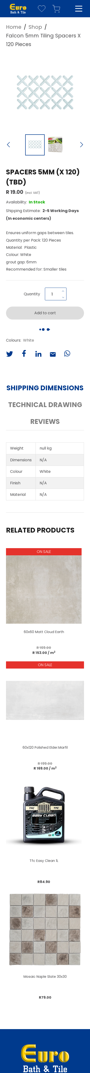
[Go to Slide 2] (55, 145)
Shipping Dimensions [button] (45, 388)
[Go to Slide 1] (35, 144)
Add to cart (45, 313)
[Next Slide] (81, 145)
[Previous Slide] (8, 145)
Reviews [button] (45, 421)
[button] (45, 92)
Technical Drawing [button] (45, 404)
